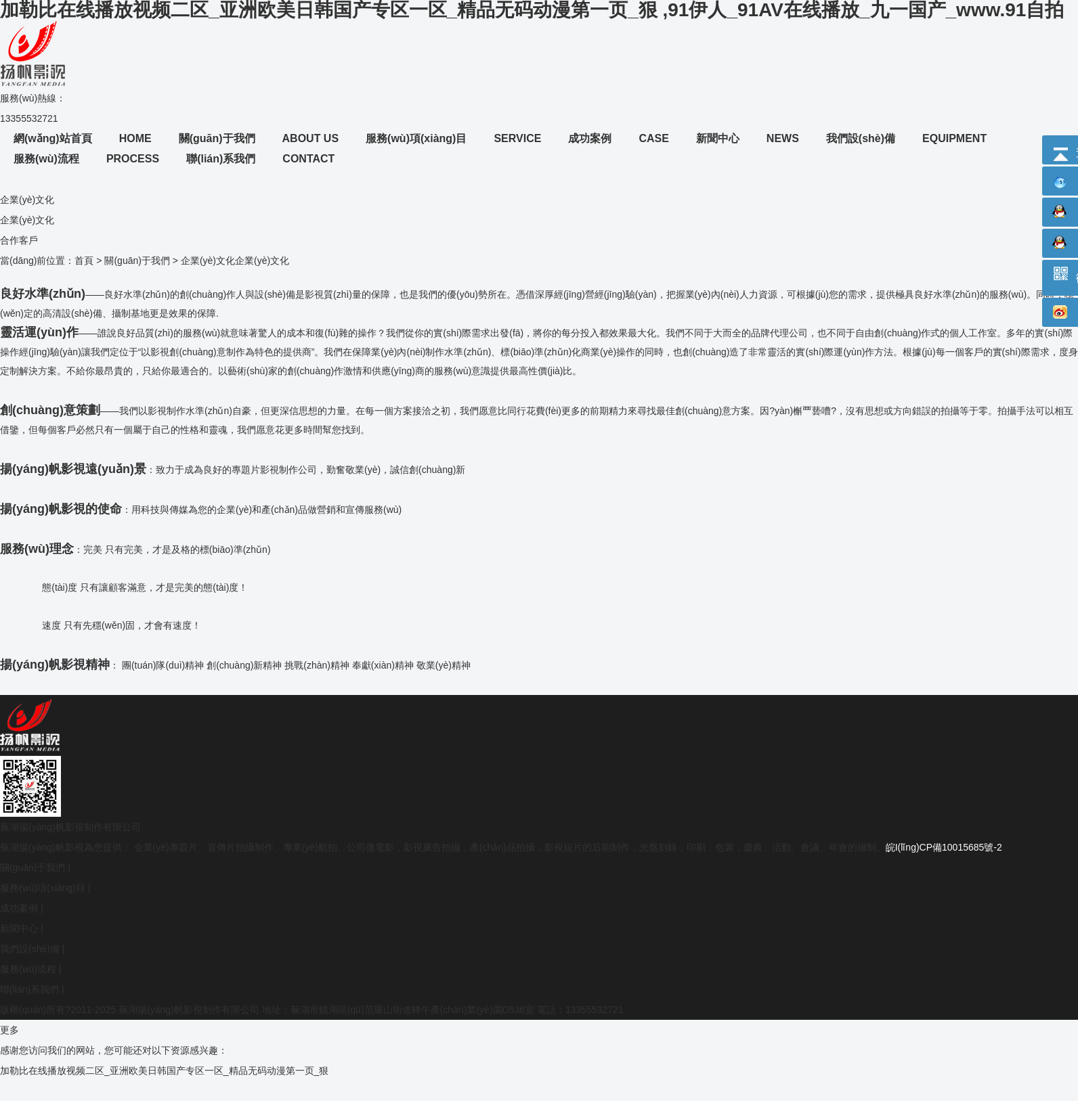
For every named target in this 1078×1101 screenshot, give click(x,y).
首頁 (83, 260)
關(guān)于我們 (136, 260)
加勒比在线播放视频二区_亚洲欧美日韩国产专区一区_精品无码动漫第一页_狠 (164, 1070)
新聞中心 (19, 928)
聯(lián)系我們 (29, 989)
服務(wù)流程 (28, 969)
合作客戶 (19, 240)
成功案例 (19, 908)
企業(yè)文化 (27, 220)
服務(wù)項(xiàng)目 (42, 887)
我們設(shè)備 (30, 948)
